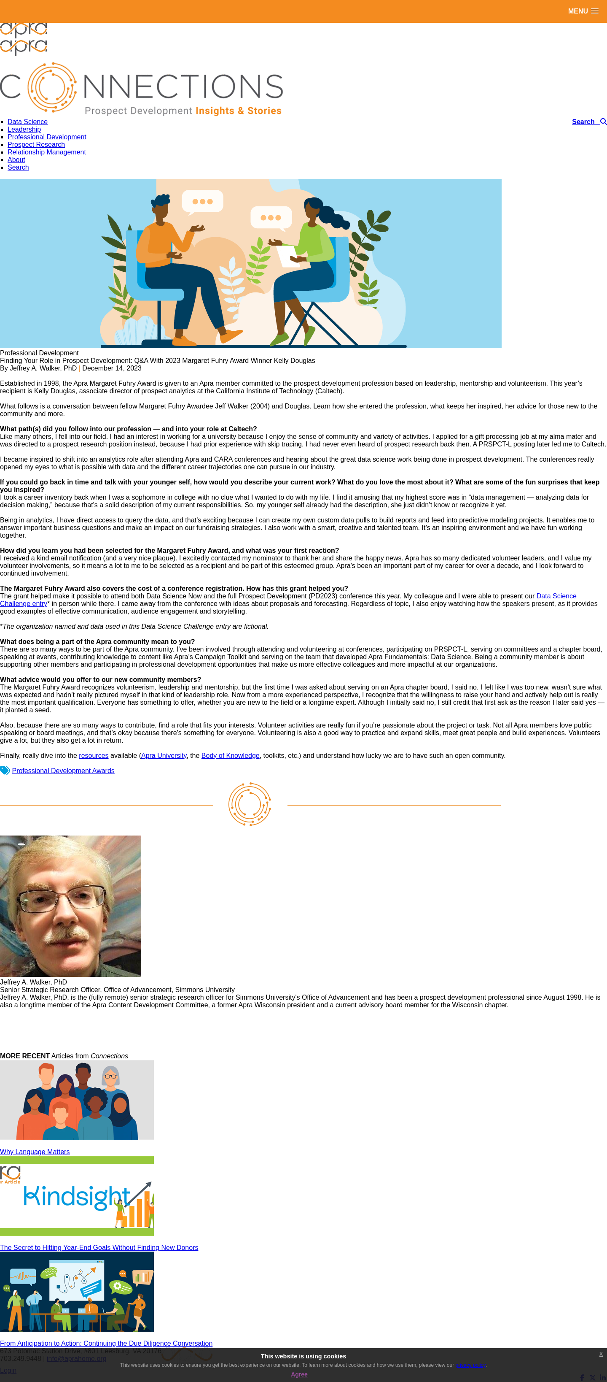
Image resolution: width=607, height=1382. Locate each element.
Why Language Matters (35, 1151)
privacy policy (471, 1365)
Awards (103, 770)
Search (18, 167)
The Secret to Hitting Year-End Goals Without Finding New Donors (99, 1247)
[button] (583, 11)
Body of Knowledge (230, 755)
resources (93, 755)
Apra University (163, 755)
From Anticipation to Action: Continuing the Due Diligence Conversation (106, 1343)
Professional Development (52, 770)
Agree (299, 1374)
